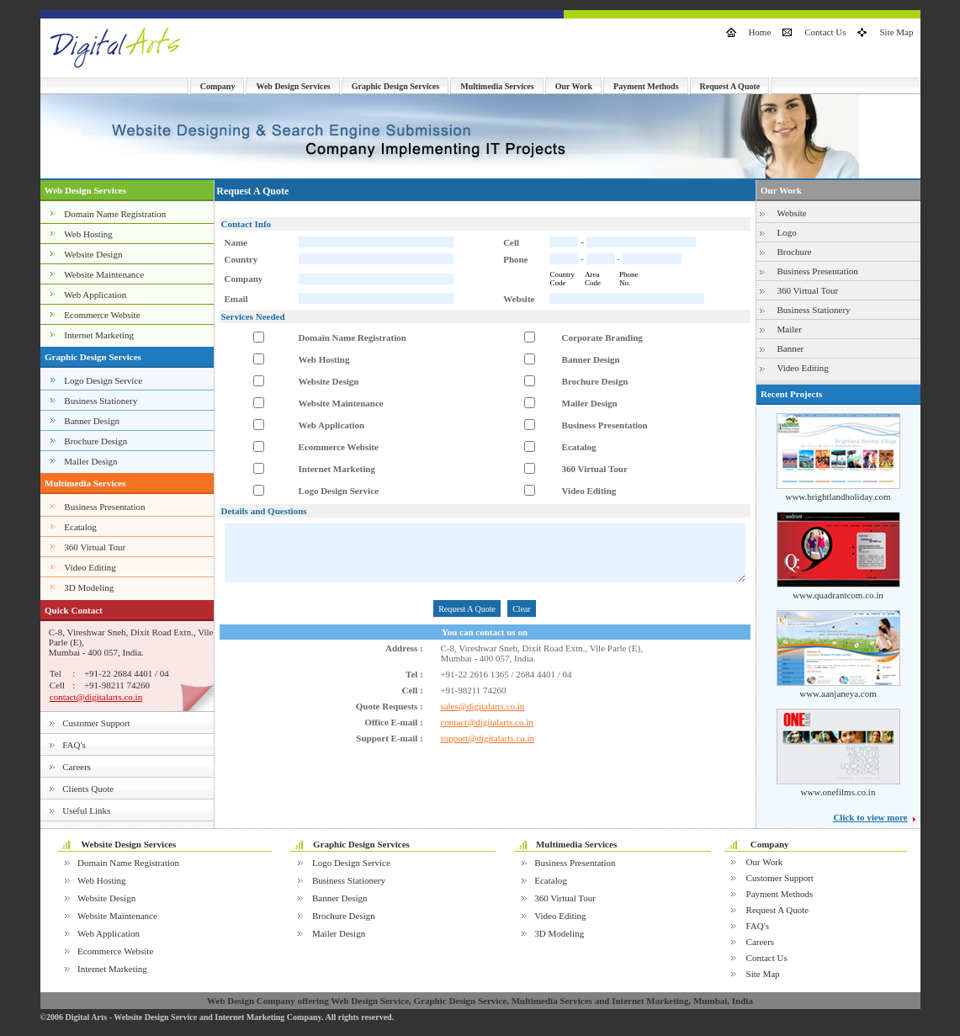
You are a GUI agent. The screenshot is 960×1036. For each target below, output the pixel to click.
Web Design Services (293, 86)
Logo (787, 232)
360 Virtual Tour (94, 547)
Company (218, 86)
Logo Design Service (103, 380)
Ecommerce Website (102, 315)
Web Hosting (88, 234)
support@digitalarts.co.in (487, 738)
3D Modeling (89, 587)
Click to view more (870, 817)
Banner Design (91, 421)
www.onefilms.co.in (838, 792)
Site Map (896, 32)
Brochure (794, 252)
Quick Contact (74, 610)
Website (792, 213)
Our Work (573, 86)
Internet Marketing (99, 335)
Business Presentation (104, 507)
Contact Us (825, 32)
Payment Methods (646, 86)
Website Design (93, 254)
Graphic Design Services (395, 86)
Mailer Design (90, 461)
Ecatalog (80, 527)
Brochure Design (95, 441)
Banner (790, 348)
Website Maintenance (104, 274)
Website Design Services (128, 844)
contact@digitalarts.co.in (96, 697)
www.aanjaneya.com (838, 693)
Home (759, 32)
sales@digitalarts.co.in (482, 706)
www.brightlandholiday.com (837, 496)
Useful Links (86, 810)
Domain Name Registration (115, 214)
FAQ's (73, 745)
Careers (76, 767)
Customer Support (96, 723)
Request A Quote (730, 86)
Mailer (789, 329)
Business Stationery (100, 401)
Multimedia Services (496, 86)
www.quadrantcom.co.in (838, 595)
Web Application (95, 295)
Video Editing (89, 567)
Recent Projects (791, 394)
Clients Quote (88, 789)
